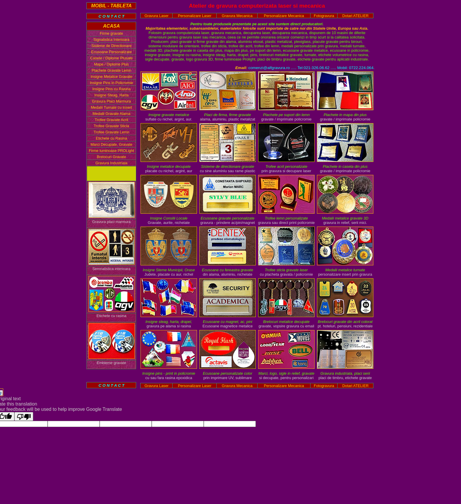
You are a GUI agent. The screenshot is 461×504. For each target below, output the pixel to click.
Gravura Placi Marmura (111, 101)
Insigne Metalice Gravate (111, 76)
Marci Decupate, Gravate (111, 144)
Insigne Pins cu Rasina (111, 89)
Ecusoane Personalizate (111, 52)
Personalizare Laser (194, 16)
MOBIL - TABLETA (111, 5)
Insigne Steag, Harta (111, 95)
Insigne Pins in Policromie (111, 83)
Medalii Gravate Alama (112, 113)
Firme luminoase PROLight (111, 150)
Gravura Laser (157, 16)
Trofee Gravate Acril (111, 120)
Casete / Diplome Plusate (111, 58)
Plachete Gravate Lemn (111, 70)
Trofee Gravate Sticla (111, 126)
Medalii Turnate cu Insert (111, 107)
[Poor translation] (23, 416)
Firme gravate (111, 33)
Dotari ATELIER (355, 16)
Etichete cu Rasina (111, 138)
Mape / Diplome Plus (111, 64)
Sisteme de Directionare (111, 45)
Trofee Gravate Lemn (111, 132)
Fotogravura (324, 16)
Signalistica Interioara (111, 39)
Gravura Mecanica (237, 16)
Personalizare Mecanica (284, 16)
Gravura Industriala (112, 163)
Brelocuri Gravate (111, 157)
